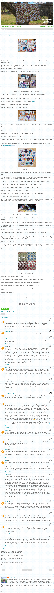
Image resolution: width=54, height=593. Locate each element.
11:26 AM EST (8, 399)
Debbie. (6, 501)
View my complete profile (6, 588)
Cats (6, 346)
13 (50, 473)
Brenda (6, 513)
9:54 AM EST (8, 343)
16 (50, 524)
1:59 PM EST (8, 522)
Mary (6, 338)
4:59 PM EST (8, 471)
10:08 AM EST (8, 364)
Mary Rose (7, 320)
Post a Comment (5, 548)
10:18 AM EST (8, 376)
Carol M (6, 430)
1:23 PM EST (8, 437)
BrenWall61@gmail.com (10, 393)
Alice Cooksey (8, 536)
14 (50, 500)
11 (50, 448)
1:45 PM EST (8, 446)
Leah (6, 460)
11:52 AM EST (8, 427)
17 (50, 535)
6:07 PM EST (8, 533)
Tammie (6, 402)
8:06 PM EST (8, 545)
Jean (6, 439)
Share (3, 313)
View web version (27, 572)
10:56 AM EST (8, 390)
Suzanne (7, 474)
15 (50, 513)
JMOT (6, 367)
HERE (33, 101)
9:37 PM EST (8, 498)
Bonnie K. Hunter (5, 311)
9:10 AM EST (8, 328)
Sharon (6, 449)
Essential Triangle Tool (8, 145)
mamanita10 (7, 331)
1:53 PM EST (8, 457)
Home (27, 570)
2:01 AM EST (8, 511)
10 (50, 438)
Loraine (6, 525)
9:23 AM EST (8, 335)
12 (50, 459)
